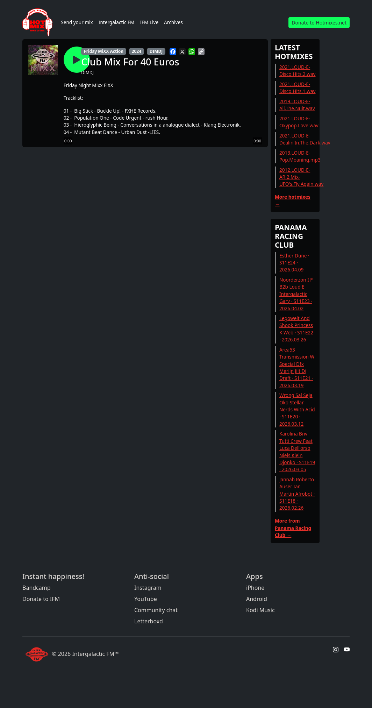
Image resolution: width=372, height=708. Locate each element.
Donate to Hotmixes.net (319, 22)
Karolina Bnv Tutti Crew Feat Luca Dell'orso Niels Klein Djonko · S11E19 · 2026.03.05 (297, 451)
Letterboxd (148, 621)
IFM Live (149, 22)
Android (256, 599)
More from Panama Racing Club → (293, 527)
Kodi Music (260, 610)
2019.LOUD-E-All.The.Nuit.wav (297, 105)
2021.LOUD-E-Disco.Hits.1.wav (297, 87)
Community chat (156, 610)
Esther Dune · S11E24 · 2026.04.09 (294, 262)
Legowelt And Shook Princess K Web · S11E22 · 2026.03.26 (296, 329)
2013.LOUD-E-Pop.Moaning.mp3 (300, 156)
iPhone (255, 588)
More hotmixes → (292, 200)
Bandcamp (36, 588)
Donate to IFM (41, 599)
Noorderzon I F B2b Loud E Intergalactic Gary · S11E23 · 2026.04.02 (296, 294)
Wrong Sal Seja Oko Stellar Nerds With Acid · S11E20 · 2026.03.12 (297, 409)
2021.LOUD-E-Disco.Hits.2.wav (297, 70)
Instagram (148, 588)
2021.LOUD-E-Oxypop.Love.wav (299, 122)
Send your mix (77, 22)
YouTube (145, 599)
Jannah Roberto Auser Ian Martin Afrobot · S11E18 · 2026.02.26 (297, 493)
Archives (173, 22)
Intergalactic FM (117, 22)
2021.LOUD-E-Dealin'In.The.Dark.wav (304, 139)
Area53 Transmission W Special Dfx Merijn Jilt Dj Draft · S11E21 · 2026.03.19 (296, 367)
